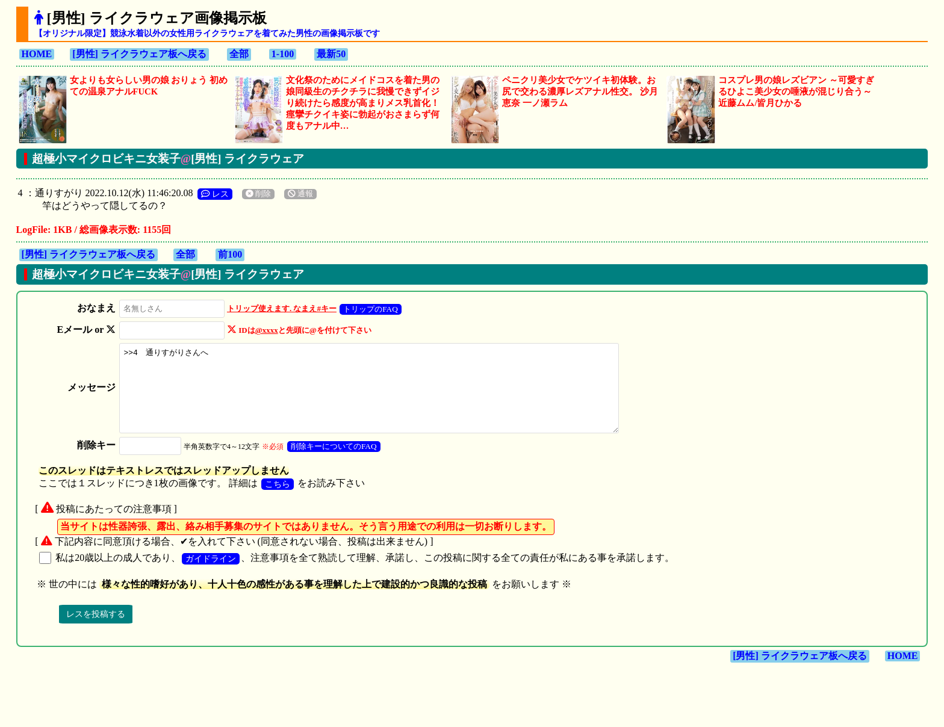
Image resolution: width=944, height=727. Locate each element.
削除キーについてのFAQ (330, 462)
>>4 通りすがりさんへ (376, 396)
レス (215, 194)
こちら (277, 500)
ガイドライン (210, 575)
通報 (300, 194)
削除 (258, 194)
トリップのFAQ (367, 309)
